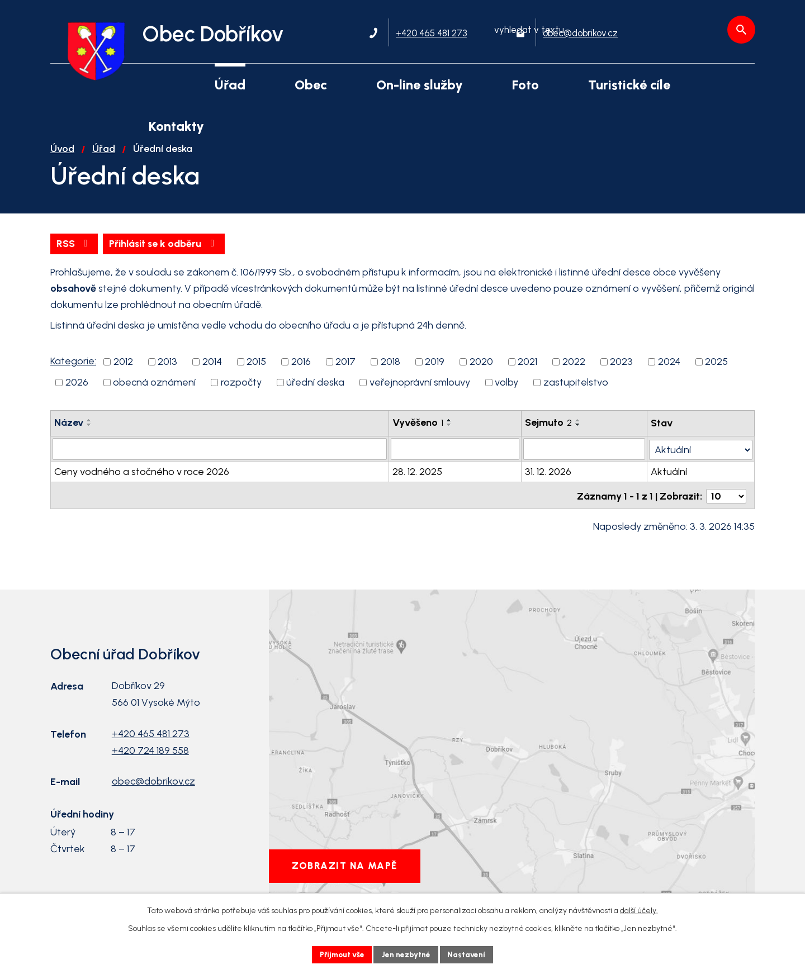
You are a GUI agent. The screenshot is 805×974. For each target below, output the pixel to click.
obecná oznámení (154, 393)
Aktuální (669, 481)
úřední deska (315, 393)
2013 (167, 372)
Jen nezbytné (407, 954)
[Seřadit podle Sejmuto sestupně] (578, 435)
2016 (301, 372)
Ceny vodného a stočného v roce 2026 (141, 481)
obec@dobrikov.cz (153, 789)
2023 (621, 372)
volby (506, 393)
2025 (716, 372)
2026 (76, 393)
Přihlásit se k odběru (166, 254)
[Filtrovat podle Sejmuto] (585, 458)
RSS (74, 254)
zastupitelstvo (575, 393)
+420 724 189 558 (150, 758)
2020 (481, 372)
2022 (573, 372)
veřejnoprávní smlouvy (420, 393)
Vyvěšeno (417, 433)
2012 (123, 372)
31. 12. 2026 (548, 481)
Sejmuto (548, 433)
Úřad (103, 159)
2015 (256, 372)
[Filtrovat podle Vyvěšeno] (455, 458)
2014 (212, 372)
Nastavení (469, 954)
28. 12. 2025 (417, 481)
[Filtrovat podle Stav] (701, 458)
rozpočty (241, 393)
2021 (527, 372)
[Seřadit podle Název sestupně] (89, 435)
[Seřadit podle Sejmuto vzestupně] (578, 431)
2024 (669, 372)
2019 (434, 372)
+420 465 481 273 (151, 741)
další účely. (639, 910)
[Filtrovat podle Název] (220, 458)
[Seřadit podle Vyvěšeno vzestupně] (449, 431)
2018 (390, 372)
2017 (345, 372)
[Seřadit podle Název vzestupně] (89, 431)
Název (68, 433)
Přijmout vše (340, 954)
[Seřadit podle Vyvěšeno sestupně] (449, 435)
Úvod (62, 159)
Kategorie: (73, 371)
